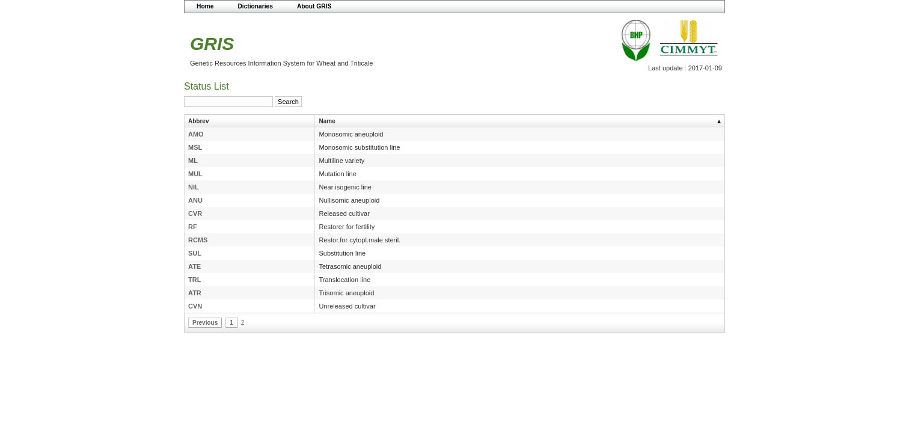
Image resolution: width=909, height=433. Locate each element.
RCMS (197, 240)
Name (327, 121)
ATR (194, 292)
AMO (196, 134)
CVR (195, 213)
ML (193, 160)
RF (192, 226)
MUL (195, 173)
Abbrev (198, 121)
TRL (194, 279)
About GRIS (314, 6)
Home (205, 6)
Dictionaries (255, 6)
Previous (205, 322)
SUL (194, 253)
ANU (195, 200)
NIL (193, 187)
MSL (195, 147)
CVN (195, 306)
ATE (194, 266)
